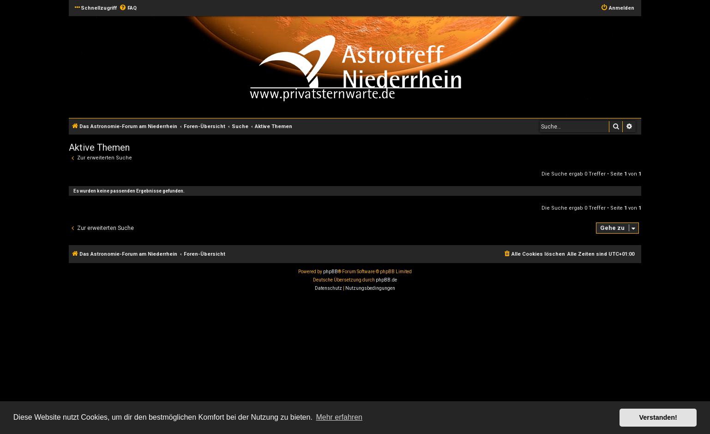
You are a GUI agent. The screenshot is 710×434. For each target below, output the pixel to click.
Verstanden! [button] (658, 417)
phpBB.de (386, 279)
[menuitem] (128, 8)
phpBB (330, 271)
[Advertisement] (277, 363)
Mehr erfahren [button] (339, 417)
